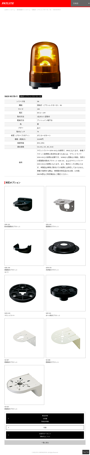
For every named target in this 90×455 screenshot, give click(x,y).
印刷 (45, 427)
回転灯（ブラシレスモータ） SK (41, 9)
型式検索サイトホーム (23, 9)
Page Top (86, 452)
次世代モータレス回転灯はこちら (45, 435)
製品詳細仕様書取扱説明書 (45, 418)
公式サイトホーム (9, 9)
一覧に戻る (45, 442)
